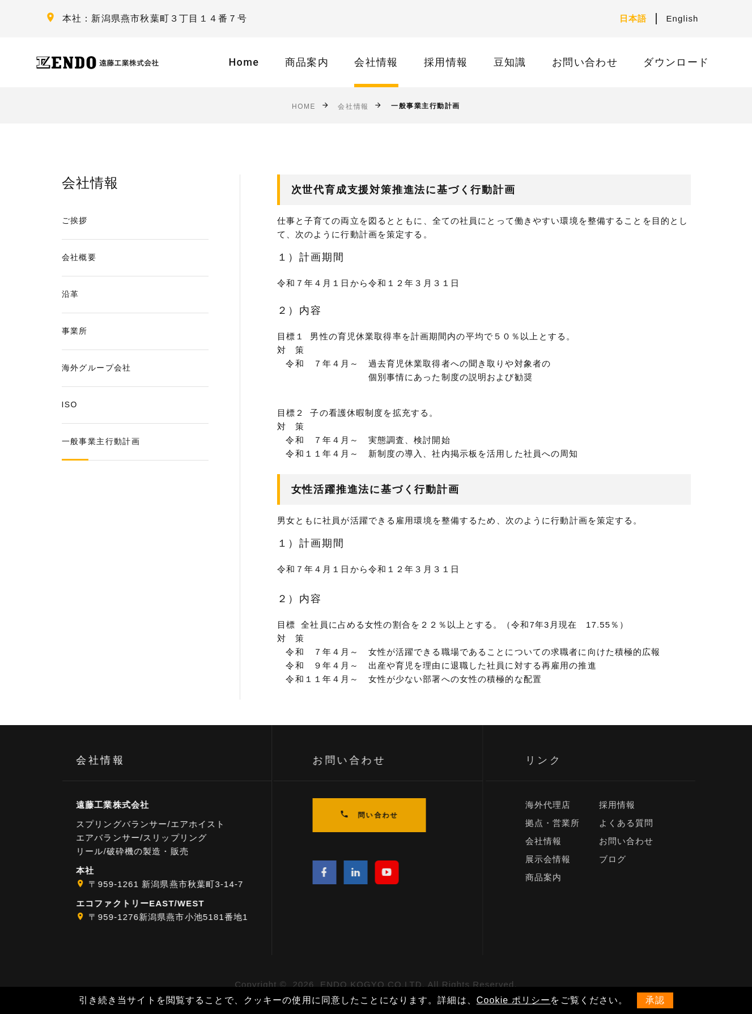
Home (244, 62)
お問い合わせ (585, 62)
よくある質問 (640, 823)
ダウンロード (676, 62)
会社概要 (79, 257)
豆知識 (510, 62)
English (682, 18)
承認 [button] (655, 1000)
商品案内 (307, 62)
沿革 (70, 294)
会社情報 (376, 62)
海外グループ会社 (96, 367)
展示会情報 (562, 859)
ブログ (626, 859)
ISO (70, 404)
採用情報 (446, 62)
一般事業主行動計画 (101, 441)
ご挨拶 (75, 220)
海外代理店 (562, 805)
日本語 (633, 18)
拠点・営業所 (566, 823)
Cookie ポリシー (514, 1000)
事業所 (75, 330)
